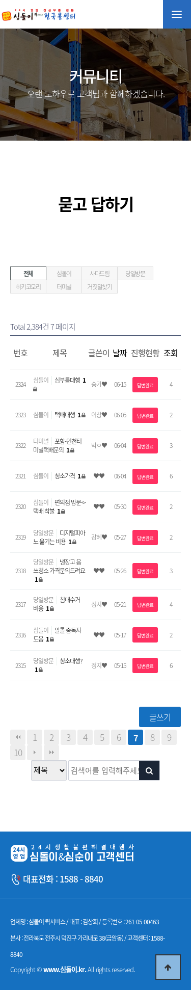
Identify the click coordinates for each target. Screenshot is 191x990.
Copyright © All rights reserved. (72, 969)
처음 (17, 737)
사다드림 (100, 273)
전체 (28, 273)
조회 (170, 352)
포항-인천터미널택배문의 (57, 445)
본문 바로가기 (0, 0)
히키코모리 (28, 286)
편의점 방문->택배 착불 (59, 507)
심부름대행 (70, 380)
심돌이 (64, 273)
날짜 (120, 352)
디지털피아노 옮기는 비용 (59, 537)
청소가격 (67, 475)
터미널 (64, 286)
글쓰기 (160, 717)
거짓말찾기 (99, 286)
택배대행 (67, 414)
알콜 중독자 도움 (57, 635)
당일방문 (135, 273)
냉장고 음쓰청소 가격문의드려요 (59, 570)
